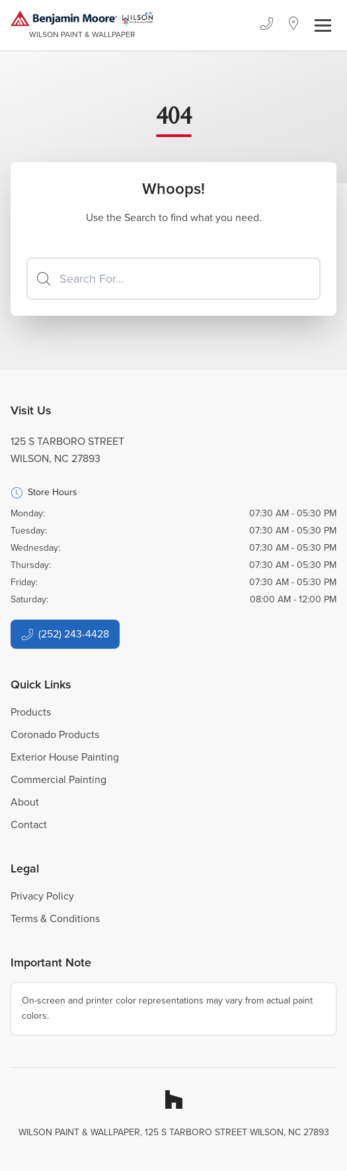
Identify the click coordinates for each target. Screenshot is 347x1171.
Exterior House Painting (65, 757)
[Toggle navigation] (322, 25)
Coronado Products (55, 734)
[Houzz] (174, 1099)
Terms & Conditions (55, 918)
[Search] (173, 279)
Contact (29, 824)
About (25, 802)
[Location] (294, 25)
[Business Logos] (82, 25)
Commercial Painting (58, 779)
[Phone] (266, 25)
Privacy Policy (42, 896)
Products (31, 712)
